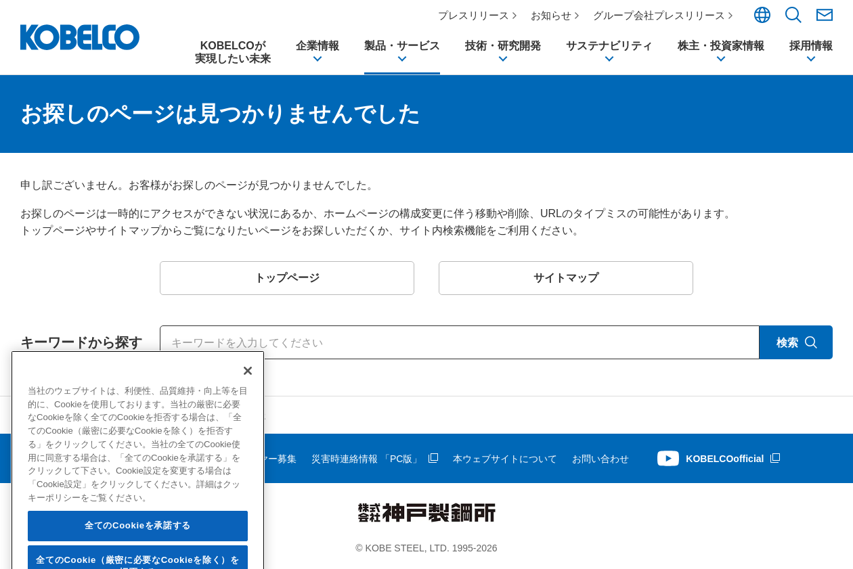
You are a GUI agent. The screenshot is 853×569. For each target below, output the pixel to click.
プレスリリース (473, 15)
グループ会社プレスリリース (659, 15)
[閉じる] (248, 392)
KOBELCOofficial (725, 458)
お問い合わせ (600, 458)
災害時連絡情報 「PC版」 (366, 458)
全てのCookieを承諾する (138, 547)
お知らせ (551, 15)
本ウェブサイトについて (505, 458)
